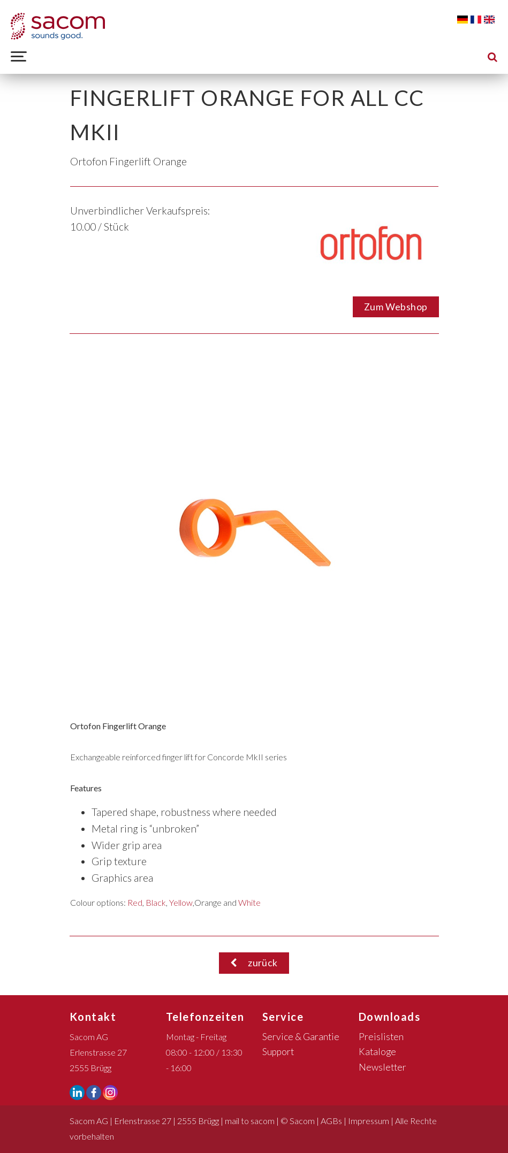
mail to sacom (250, 1121)
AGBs (331, 1121)
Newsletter (382, 1067)
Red (134, 902)
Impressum (368, 1121)
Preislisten (381, 1036)
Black (156, 902)
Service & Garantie (300, 1036)
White (249, 902)
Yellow (181, 902)
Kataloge (377, 1051)
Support (278, 1051)
